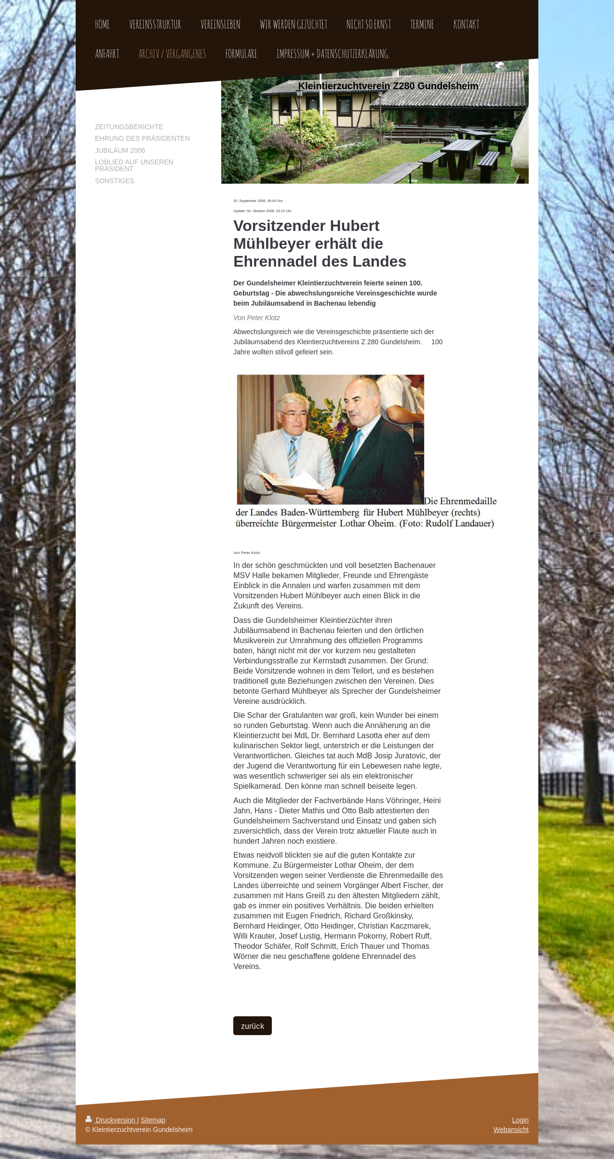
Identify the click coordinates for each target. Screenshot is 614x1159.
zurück (252, 1026)
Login (520, 1120)
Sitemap (153, 1120)
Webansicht (511, 1129)
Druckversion (111, 1120)
